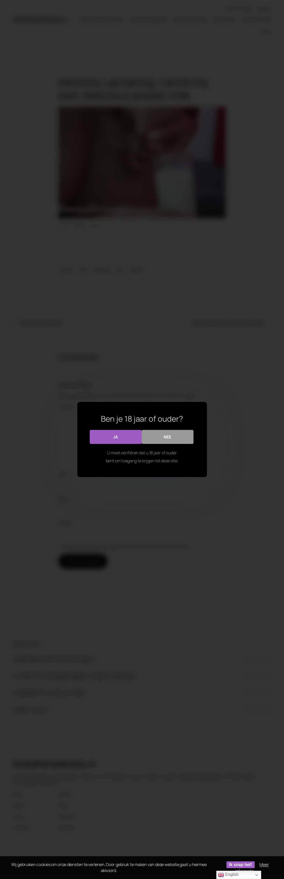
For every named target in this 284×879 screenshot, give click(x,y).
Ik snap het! (240, 864)
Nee (167, 437)
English (228, 875)
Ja (115, 437)
